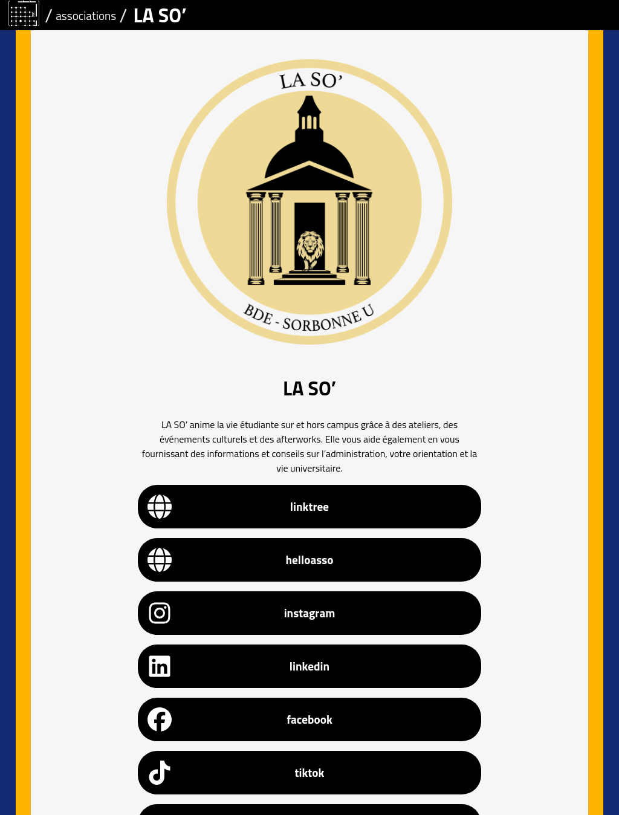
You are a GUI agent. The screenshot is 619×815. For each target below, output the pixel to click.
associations (86, 15)
